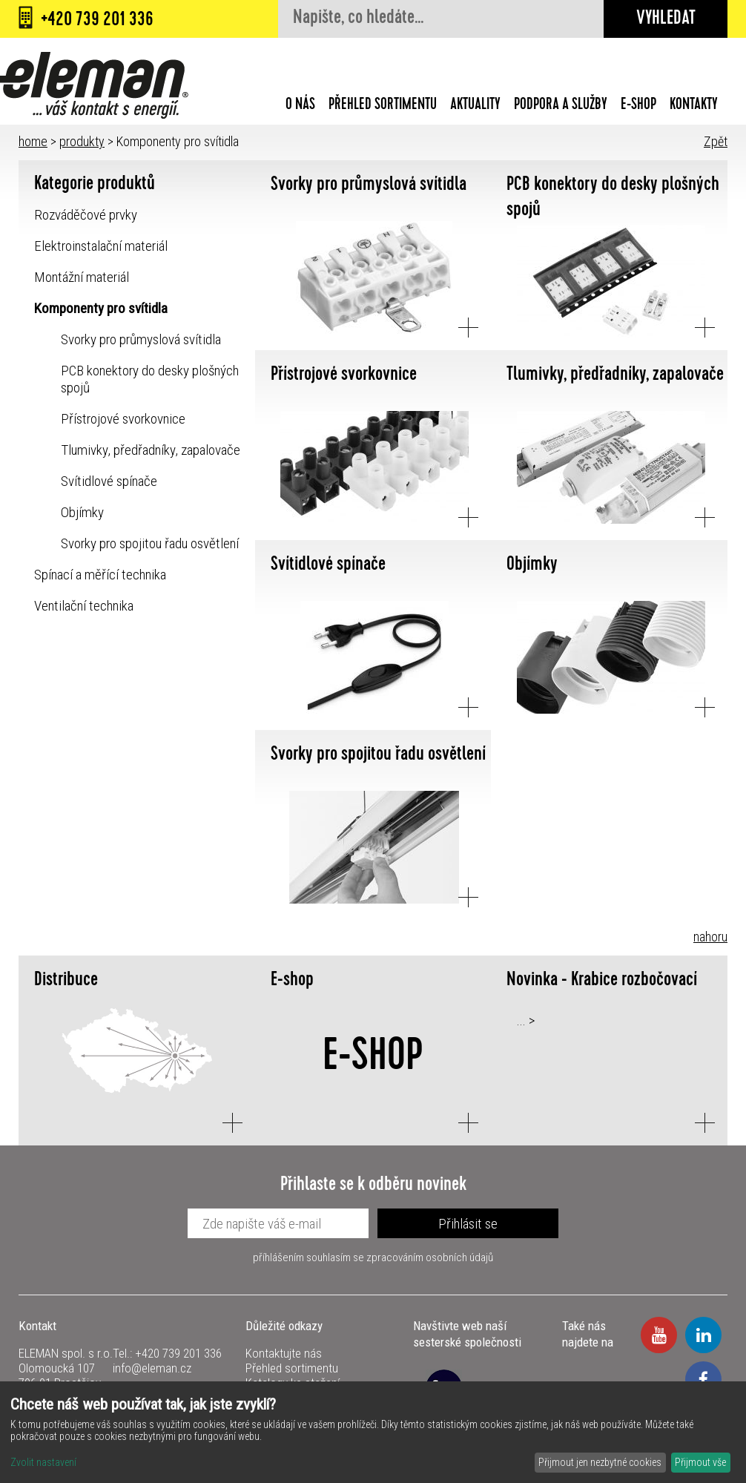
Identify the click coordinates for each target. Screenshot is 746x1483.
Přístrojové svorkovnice (123, 418)
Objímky (82, 512)
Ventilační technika (83, 605)
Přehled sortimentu (383, 106)
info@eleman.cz (152, 1368)
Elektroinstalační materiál (101, 245)
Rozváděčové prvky (85, 214)
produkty (82, 141)
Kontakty (694, 106)
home (33, 141)
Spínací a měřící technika (100, 574)
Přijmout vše (700, 1462)
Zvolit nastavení (43, 1462)
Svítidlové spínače (109, 481)
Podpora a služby (560, 106)
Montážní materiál (81, 277)
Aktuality (475, 106)
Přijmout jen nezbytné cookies (599, 1462)
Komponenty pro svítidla (101, 308)
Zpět (715, 141)
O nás (300, 106)
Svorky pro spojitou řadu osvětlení (150, 543)
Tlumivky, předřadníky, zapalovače (150, 449)
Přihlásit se (468, 1223)
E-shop (638, 106)
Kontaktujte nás (283, 1353)
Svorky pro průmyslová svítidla (141, 339)
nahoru (710, 936)
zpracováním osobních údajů (429, 1257)
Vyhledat (666, 20)
